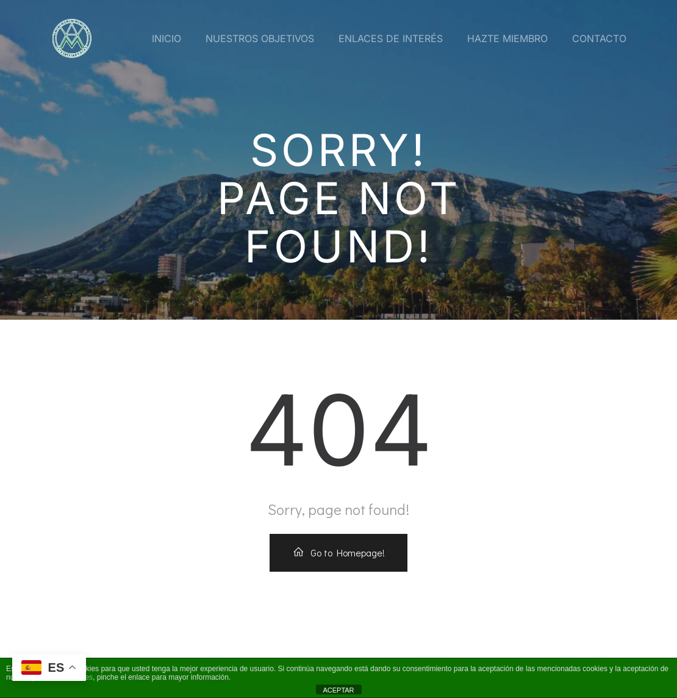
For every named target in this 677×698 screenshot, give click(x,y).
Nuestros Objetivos (260, 38)
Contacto (599, 38)
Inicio (166, 38)
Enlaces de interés (390, 38)
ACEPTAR (338, 690)
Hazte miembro (507, 38)
